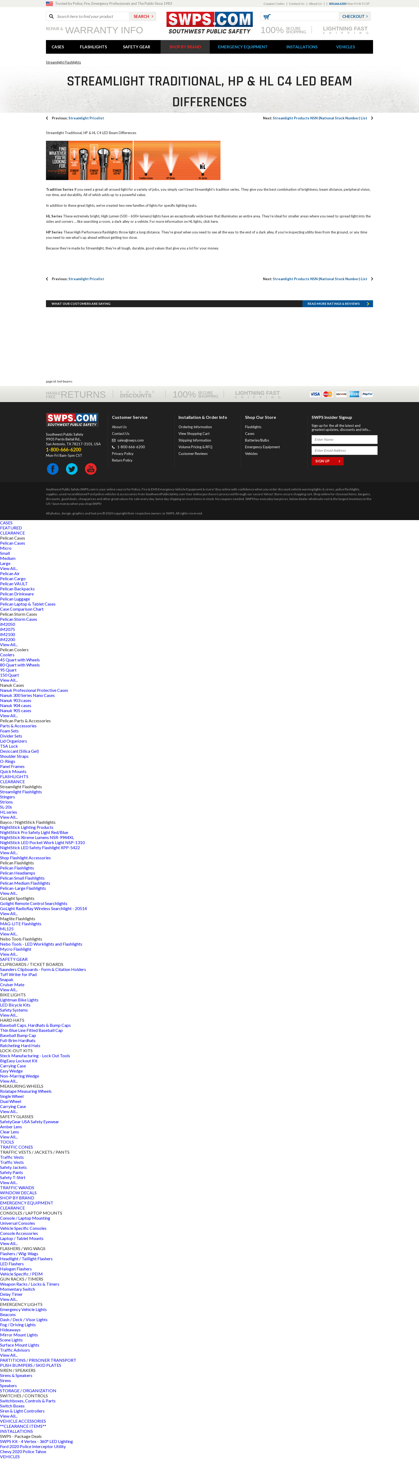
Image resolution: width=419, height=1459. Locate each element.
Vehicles (251, 453)
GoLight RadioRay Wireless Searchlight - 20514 (43, 908)
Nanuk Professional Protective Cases (34, 690)
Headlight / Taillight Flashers (26, 1258)
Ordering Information (195, 427)
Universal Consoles (17, 1223)
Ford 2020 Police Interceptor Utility (33, 1446)
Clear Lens (9, 1131)
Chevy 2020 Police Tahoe (23, 1451)
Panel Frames (12, 766)
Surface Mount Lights (19, 1344)
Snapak (6, 979)
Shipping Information (195, 440)
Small (5, 553)
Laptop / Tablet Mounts (22, 1238)
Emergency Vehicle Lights (23, 1309)
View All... (9, 568)
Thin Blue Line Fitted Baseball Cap (31, 1030)
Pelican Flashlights (17, 867)
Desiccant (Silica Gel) (19, 751)
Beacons (8, 1314)
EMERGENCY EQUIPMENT (243, 46)
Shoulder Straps (14, 756)
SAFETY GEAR (136, 46)
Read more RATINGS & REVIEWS (334, 304)
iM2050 (7, 624)
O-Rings (7, 761)
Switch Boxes (12, 1405)
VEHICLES (345, 46)
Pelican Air (10, 573)
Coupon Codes (274, 4)
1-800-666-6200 (131, 447)
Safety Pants (11, 1172)
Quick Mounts (13, 771)
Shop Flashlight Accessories (25, 857)
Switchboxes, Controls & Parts (28, 1400)
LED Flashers (12, 1263)
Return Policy (122, 460)
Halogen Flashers (16, 1268)
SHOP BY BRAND (185, 46)
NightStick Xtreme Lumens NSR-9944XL (37, 837)
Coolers (7, 654)
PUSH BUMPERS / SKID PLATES (30, 1365)
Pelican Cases (12, 542)
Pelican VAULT (14, 583)
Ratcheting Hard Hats (20, 1045)
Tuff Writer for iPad (18, 974)
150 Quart (9, 674)
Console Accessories (19, 1233)
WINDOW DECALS (18, 1192)
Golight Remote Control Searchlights (33, 903)
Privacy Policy (123, 453)
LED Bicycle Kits (15, 1004)
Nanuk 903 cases (15, 700)
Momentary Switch (17, 1289)
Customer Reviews (193, 453)
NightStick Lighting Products (26, 827)
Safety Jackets (13, 1167)
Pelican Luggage (15, 598)
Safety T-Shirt (12, 1177)
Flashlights (253, 427)
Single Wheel (12, 1096)
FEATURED (11, 527)
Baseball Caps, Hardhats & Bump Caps (35, 1025)
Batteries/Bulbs (257, 440)
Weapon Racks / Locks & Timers (29, 1283)
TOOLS (7, 1141)
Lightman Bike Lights (19, 999)
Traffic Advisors (15, 1349)
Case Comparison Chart (22, 608)
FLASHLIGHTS (93, 46)
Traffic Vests (12, 1157)
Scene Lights (11, 1339)
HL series (8, 811)
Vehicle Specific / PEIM (21, 1273)
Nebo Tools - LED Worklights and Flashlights (41, 943)
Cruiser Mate (12, 984)
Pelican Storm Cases (18, 619)
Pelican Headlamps (17, 872)
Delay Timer (11, 1294)
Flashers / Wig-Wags (19, 1253)
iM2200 (7, 639)
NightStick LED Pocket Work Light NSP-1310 (42, 842)
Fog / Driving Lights (18, 1324)
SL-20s (6, 806)
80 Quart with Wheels (20, 664)
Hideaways (10, 1329)
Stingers (7, 796)
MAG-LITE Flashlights (20, 923)
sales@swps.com (130, 440)
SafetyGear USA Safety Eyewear (29, 1121)
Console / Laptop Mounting (25, 1217)
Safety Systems (14, 1009)
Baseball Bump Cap (18, 1035)
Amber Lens (11, 1126)
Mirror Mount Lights (19, 1334)
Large (5, 563)
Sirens (5, 1380)
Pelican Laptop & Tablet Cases (28, 603)
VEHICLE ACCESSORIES (23, 1420)
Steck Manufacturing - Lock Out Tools (35, 1055)
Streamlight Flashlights (63, 62)
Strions (6, 801)
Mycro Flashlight (15, 948)
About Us (315, 4)
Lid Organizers (13, 740)
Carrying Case (13, 1065)
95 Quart (8, 669)
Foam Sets (9, 730)
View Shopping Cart (194, 433)
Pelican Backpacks (17, 588)
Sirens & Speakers (16, 1375)
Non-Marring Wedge (19, 1075)
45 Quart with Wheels (20, 659)
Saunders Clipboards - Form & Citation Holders (43, 969)
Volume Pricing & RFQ (195, 447)
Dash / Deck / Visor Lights (24, 1319)
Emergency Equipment (262, 447)
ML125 (7, 928)
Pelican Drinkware (17, 593)
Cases (249, 433)
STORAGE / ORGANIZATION (28, 1390)
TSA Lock (9, 745)
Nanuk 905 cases (15, 710)
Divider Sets (11, 735)
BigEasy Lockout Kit (18, 1060)
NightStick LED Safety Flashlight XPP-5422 (40, 847)
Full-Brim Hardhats (18, 1040)
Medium (7, 558)
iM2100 (7, 634)
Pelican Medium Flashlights (25, 882)
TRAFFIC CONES (16, 1146)
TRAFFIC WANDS (17, 1187)
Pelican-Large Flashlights (23, 888)
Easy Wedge (11, 1070)
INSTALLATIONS (301, 46)
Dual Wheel (10, 1101)
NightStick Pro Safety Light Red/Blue (34, 832)
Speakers (8, 1385)
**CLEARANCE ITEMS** (23, 1426)
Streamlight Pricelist (78, 118)
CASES (58, 46)
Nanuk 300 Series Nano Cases (27, 695)
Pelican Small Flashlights (22, 877)
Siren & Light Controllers (22, 1410)
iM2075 (7, 629)
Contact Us (297, 4)
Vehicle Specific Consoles (23, 1228)
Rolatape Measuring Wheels (26, 1091)
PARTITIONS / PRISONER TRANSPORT (38, 1360)
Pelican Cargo (13, 578)
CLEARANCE (12, 532)
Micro (5, 548)
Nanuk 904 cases (15, 705)
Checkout (353, 16)
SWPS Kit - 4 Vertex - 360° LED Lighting (36, 1441)
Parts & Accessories (18, 725)
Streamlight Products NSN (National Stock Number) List (315, 118)
